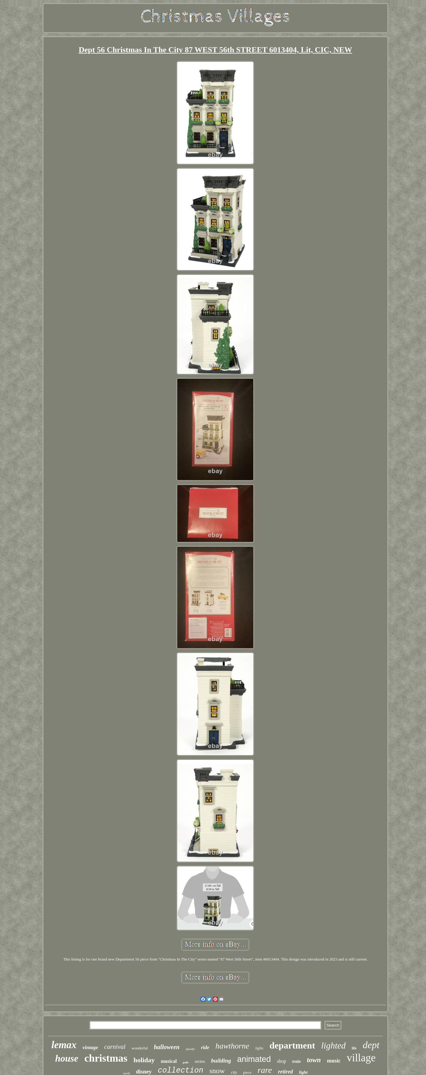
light (303, 1072)
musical (169, 1061)
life (354, 1048)
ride (205, 1047)
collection (180, 1070)
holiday (144, 1060)
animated (254, 1059)
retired (285, 1072)
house (66, 1058)
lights (259, 1048)
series (200, 1061)
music (334, 1061)
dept (371, 1044)
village (361, 1058)
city (234, 1072)
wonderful (140, 1048)
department (292, 1045)
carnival (115, 1046)
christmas (105, 1058)
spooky (190, 1049)
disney (144, 1071)
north (126, 1073)
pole (186, 1062)
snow (217, 1071)
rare (265, 1070)
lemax (63, 1044)
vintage (90, 1047)
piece (247, 1072)
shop (281, 1061)
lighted (333, 1045)
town (314, 1060)
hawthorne (232, 1046)
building (221, 1060)
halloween (166, 1047)
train (296, 1061)
